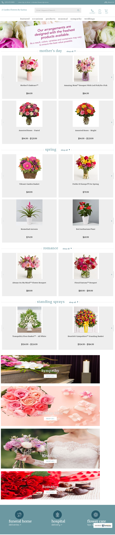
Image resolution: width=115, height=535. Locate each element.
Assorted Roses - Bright (85, 129)
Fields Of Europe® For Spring (86, 182)
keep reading (61, 466)
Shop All (70, 49)
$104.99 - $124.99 (29, 342)
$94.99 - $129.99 (29, 136)
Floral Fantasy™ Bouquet (86, 281)
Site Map (107, 533)
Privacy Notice (83, 533)
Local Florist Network (96, 533)
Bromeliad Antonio (29, 227)
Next (112, 75)
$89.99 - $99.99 (86, 289)
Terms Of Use (73, 533)
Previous (3, 75)
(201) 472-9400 (9, 2)
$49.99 (29, 190)
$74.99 (29, 235)
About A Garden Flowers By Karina (14, 463)
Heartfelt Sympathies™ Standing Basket (86, 334)
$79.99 (86, 190)
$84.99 (29, 91)
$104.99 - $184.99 (86, 342)
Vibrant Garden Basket (29, 182)
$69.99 (86, 235)
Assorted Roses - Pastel (29, 129)
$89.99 (29, 289)
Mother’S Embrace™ (29, 84)
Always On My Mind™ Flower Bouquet (29, 281)
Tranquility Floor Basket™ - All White (29, 334)
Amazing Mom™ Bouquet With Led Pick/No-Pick (85, 84)
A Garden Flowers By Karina (14, 10)
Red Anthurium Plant (85, 227)
